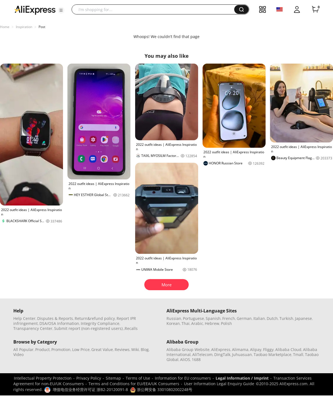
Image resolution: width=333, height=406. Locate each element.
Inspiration (24, 26)
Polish (226, 323)
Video (18, 354)
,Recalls (130, 328)
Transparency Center (32, 328)
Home (4, 26)
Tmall (298, 354)
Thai (185, 323)
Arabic (197, 323)
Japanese (303, 318)
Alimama (240, 349)
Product (42, 349)
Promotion (60, 349)
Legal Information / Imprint (242, 378)
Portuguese (193, 318)
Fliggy (268, 349)
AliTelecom (202, 354)
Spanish (213, 318)
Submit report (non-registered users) (88, 328)
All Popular (23, 349)
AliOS (185, 359)
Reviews (122, 349)
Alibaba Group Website (188, 349)
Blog (145, 349)
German (244, 318)
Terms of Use (138, 378)
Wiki (135, 349)
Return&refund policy (95, 318)
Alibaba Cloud (288, 349)
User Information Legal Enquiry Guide (219, 383)
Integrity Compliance (100, 323)
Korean (173, 323)
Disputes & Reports (55, 318)
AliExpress (220, 349)
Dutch (272, 318)
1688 (196, 359)
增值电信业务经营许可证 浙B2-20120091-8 (90, 389)
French (228, 318)
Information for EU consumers (183, 378)
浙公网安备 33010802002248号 (161, 389)
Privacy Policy (88, 378)
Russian (174, 318)
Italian (259, 318)
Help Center (24, 318)
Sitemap (113, 378)
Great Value (102, 349)
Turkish (286, 318)
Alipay (255, 349)
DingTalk (222, 354)
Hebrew (212, 323)
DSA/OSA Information (59, 323)
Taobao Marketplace (272, 354)
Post (42, 26)
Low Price (81, 349)
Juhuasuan (242, 354)
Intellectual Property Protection (43, 378)
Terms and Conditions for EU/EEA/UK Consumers (134, 383)
